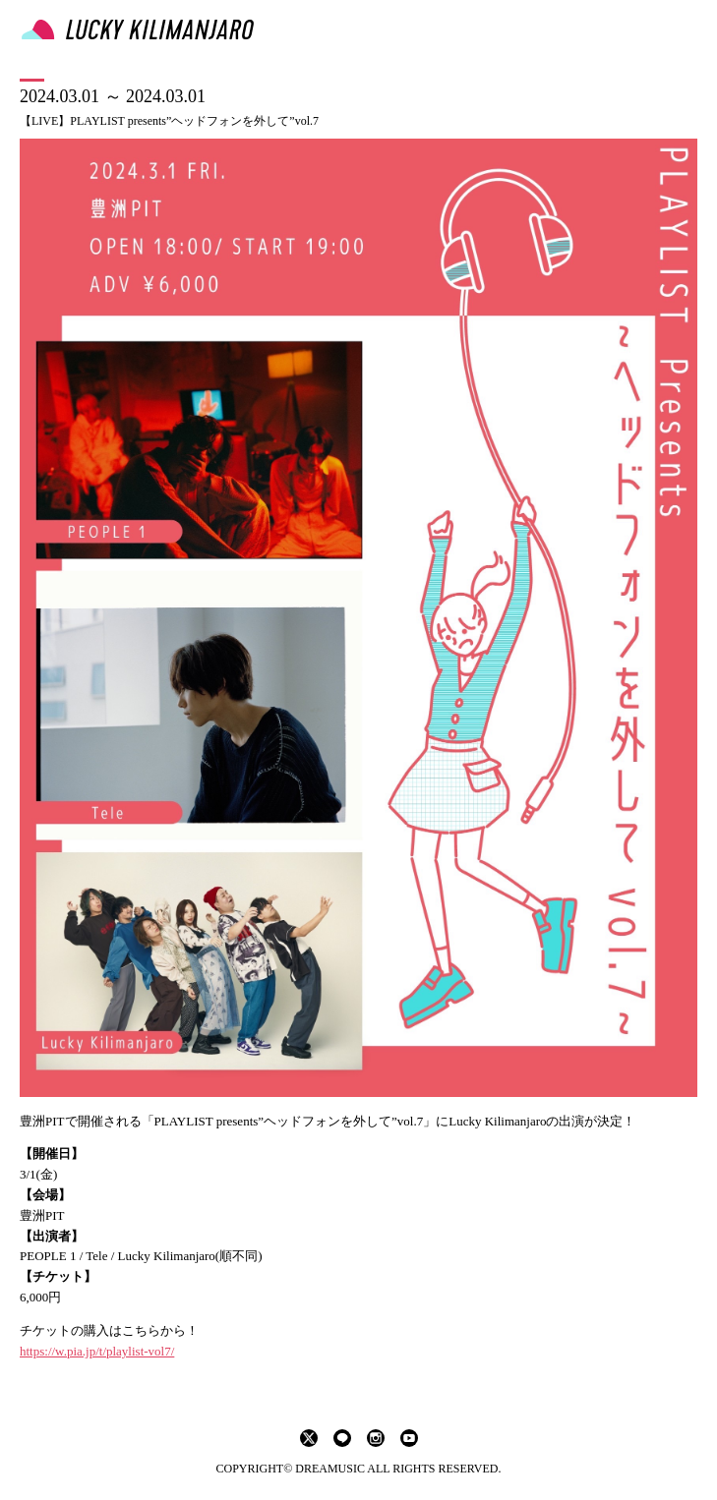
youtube (409, 1438)
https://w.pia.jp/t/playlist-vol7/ (97, 1351)
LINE (342, 1438)
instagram (376, 1438)
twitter (309, 1438)
